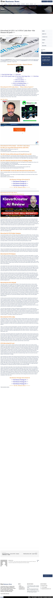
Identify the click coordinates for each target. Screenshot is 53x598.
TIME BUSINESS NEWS (5, 387)
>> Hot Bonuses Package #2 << (19, 183)
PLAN (43, 42)
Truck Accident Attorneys (5, 593)
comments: (26, 35)
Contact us (44, 1)
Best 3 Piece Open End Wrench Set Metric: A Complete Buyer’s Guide (32, 589)
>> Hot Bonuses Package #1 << (19, 181)
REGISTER (44, 45)
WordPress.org (21, 589)
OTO (9, 59)
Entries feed (21, 586)
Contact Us (47, 576)
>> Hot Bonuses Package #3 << (19, 185)
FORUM (43, 39)
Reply (38, 560)
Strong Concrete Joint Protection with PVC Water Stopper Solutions (33, 591)
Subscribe (50, 1)
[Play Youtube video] (20, 111)
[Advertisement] (26, 20)
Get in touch (46, 63)
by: (10, 35)
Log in (20, 585)
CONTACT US (44, 36)
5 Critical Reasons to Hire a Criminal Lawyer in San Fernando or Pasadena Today (33, 586)
